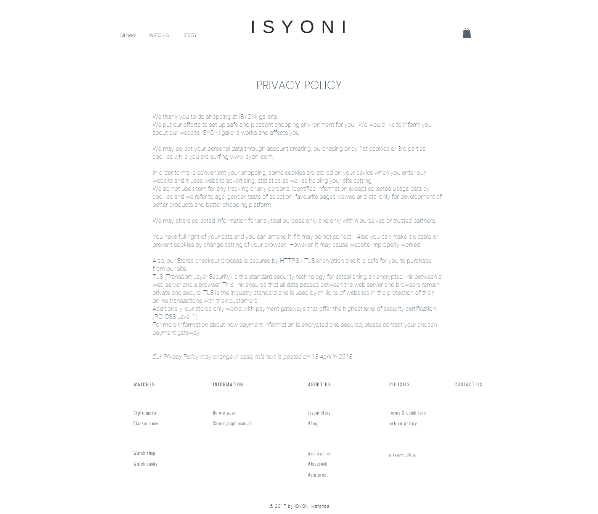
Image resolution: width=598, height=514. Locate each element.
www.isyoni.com (251, 156)
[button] (159, 35)
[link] (467, 33)
